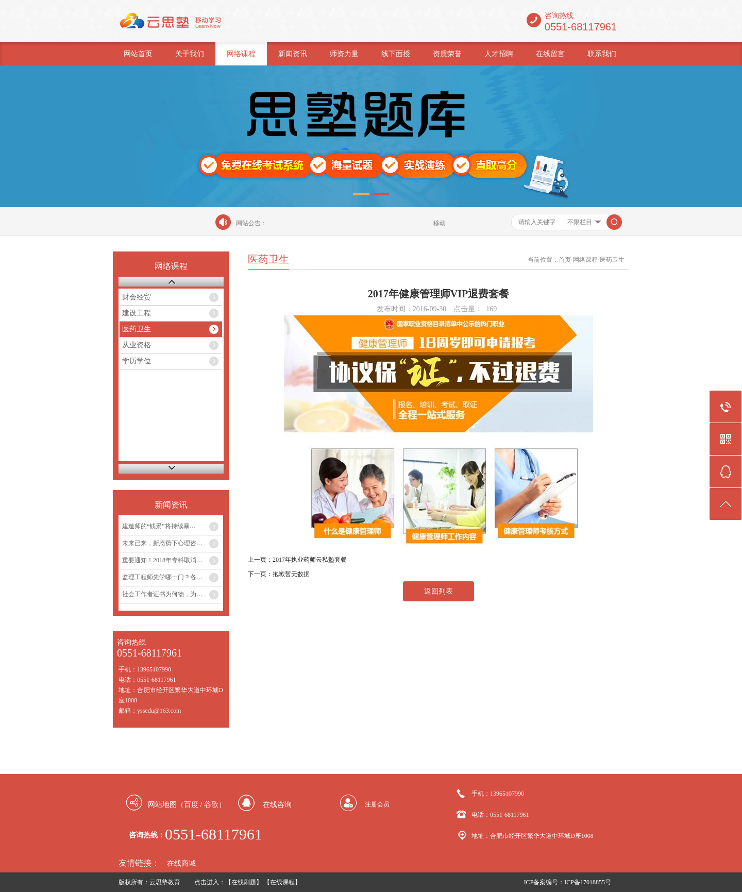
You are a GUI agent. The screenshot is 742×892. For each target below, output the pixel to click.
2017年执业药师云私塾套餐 (310, 559)
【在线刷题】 (243, 882)
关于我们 (189, 54)
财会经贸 (136, 297)
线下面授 (395, 54)
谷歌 (211, 805)
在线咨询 (277, 805)
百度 (191, 805)
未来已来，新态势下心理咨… (162, 543)
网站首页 (138, 54)
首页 (565, 259)
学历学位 (136, 361)
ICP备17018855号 (587, 882)
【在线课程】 (282, 882)
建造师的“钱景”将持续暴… (159, 526)
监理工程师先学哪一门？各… (162, 577)
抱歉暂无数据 (291, 574)
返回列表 (438, 591)
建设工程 (136, 313)
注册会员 (377, 804)
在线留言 (550, 54)
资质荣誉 (447, 54)
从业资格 (136, 345)
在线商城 (181, 863)
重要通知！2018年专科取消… (162, 560)
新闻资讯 (292, 54)
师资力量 (344, 54)
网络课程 (241, 54)
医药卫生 (136, 329)
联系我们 (601, 54)
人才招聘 (498, 54)
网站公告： (251, 223)
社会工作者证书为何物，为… (162, 594)
